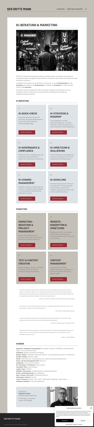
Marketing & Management (75, 9)
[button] (91, 408)
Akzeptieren (65, 420)
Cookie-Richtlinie (69, 424)
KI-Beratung (60, 9)
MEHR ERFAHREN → (26, 132)
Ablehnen (83, 420)
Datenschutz (75, 424)
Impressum (80, 424)
